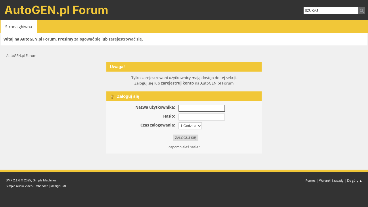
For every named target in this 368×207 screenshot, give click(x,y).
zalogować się (87, 39)
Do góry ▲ (354, 180)
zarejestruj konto (177, 83)
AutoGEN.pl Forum (56, 10)
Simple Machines (44, 180)
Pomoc (311, 180)
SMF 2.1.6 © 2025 (18, 180)
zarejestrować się (125, 39)
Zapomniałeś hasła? (184, 147)
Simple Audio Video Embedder (27, 186)
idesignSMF (59, 186)
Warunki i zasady (331, 180)
